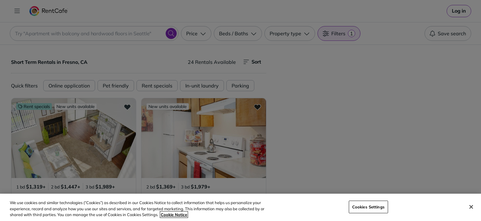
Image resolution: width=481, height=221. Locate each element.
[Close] (471, 207)
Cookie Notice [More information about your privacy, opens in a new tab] (174, 214)
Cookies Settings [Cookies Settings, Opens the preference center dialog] (368, 206)
